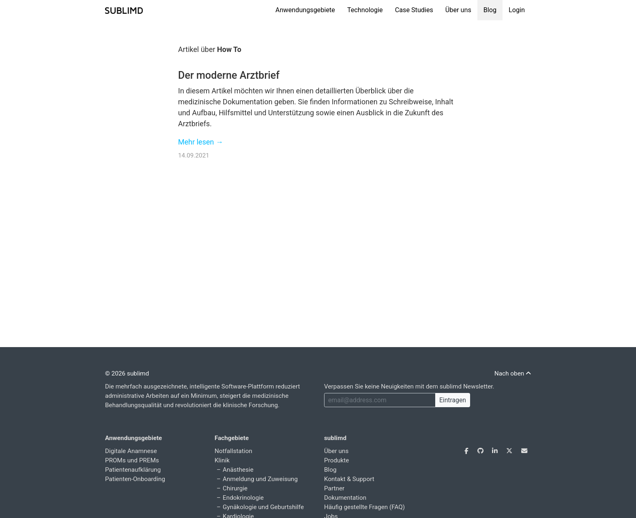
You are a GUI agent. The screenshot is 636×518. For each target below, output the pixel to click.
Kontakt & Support (349, 479)
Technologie (365, 10)
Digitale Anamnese (131, 451)
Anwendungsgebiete (305, 10)
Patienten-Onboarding (135, 479)
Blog (489, 10)
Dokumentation (345, 497)
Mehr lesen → (200, 142)
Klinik (222, 460)
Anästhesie (238, 469)
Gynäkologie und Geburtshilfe (263, 507)
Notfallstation (233, 451)
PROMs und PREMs (132, 460)
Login (517, 10)
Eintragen (452, 400)
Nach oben (512, 373)
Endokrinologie (243, 497)
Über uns (458, 10)
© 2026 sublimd (127, 373)
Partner (334, 488)
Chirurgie (235, 488)
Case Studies (414, 10)
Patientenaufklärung (133, 469)
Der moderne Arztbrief (228, 75)
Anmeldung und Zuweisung (260, 479)
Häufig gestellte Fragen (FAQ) (364, 507)
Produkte (336, 460)
